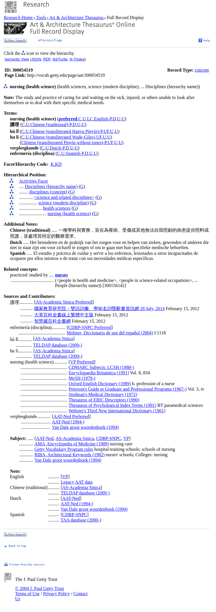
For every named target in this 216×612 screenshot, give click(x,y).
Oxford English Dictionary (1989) (100, 383)
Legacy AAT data (77, 482)
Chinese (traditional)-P (51, 124)
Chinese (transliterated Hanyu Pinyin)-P (66, 131)
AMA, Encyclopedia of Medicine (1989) (71, 443)
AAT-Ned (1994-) (68, 421)
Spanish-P (75, 153)
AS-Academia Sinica (54, 338)
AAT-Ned (45, 438)
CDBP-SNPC (108, 438)
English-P (102, 118)
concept (202, 70)
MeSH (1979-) (82, 378)
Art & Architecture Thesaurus (76, 17)
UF (106, 131)
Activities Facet (33, 181)
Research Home (19, 17)
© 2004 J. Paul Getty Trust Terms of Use (39, 591)
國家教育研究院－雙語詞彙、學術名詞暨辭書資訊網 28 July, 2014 (99, 308)
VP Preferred (82, 361)
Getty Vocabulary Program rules (63, 449)
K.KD (56, 164)
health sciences (56, 208)
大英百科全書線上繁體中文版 (63, 314)
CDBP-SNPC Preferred (89, 327)
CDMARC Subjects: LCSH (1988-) (101, 367)
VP (126, 438)
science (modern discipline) (63, 202)
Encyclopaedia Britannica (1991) (99, 372)
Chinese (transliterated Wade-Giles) (62, 137)
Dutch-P (57, 148)
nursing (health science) (69, 213)
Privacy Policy (56, 593)
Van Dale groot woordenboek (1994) (85, 427)
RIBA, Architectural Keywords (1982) (69, 454)
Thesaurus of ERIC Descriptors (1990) (104, 399)
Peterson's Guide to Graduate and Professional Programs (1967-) (128, 389)
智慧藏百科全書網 (52, 321)
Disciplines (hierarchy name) (51, 186)
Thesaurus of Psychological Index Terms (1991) (112, 405)
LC (90, 118)
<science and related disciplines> (64, 197)
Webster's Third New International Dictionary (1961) (117, 410)
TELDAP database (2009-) (57, 345)
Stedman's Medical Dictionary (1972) (103, 394)
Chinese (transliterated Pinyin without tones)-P (64, 142)
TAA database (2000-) (81, 520)
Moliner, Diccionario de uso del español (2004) (110, 332)
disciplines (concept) (48, 191)
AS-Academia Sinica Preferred (64, 302)
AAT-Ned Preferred (71, 416)
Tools (41, 17)
